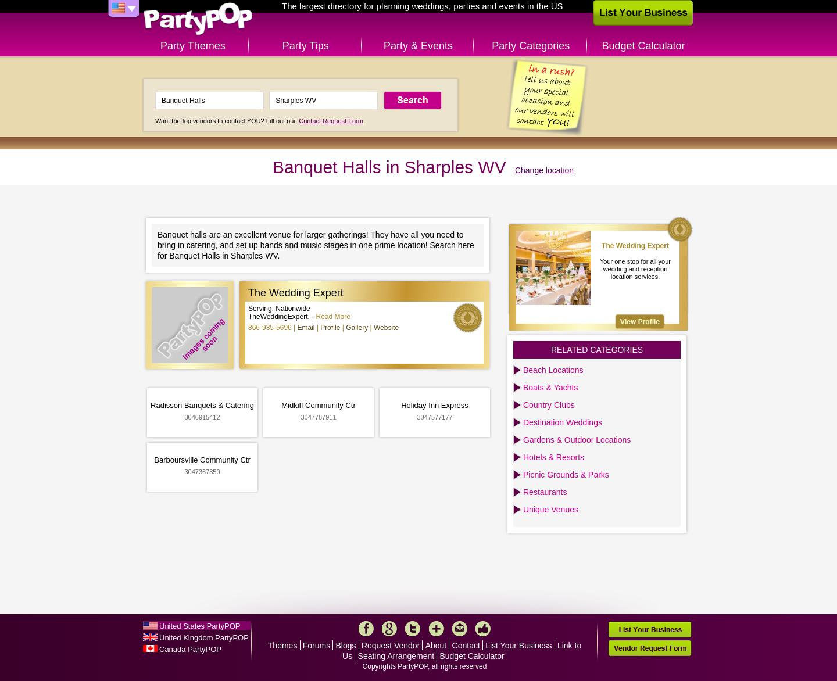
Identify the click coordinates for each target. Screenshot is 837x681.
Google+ (389, 628)
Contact (466, 645)
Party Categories (531, 46)
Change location (544, 170)
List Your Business (518, 645)
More (436, 628)
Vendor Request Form (650, 648)
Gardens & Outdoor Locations (577, 440)
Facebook (366, 628)
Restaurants (545, 492)
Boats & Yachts (550, 387)
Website (386, 328)
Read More (333, 317)
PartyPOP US (198, 19)
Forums (316, 645)
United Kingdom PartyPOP (204, 637)
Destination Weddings (562, 422)
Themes (283, 645)
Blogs (346, 645)
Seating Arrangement (396, 656)
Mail (459, 628)
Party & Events (418, 46)
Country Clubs (549, 405)
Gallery (357, 328)
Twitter (412, 628)
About (436, 645)
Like (483, 628)
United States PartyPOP (199, 626)
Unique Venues (550, 509)
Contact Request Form (331, 120)
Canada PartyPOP (190, 649)
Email (306, 328)
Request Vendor (391, 645)
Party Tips (305, 46)
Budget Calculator (643, 46)
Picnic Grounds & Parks (566, 474)
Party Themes (193, 46)
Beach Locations (553, 370)
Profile (330, 328)
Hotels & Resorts (553, 457)
